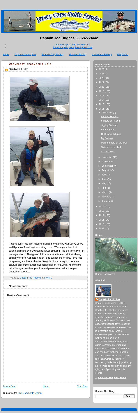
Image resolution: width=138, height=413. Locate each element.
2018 (102, 95)
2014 (102, 206)
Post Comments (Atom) (29, 393)
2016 (102, 104)
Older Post (82, 386)
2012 (102, 215)
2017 (102, 100)
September (108, 166)
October (106, 161)
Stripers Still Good (110, 121)
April (104, 188)
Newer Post (9, 386)
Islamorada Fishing (102, 54)
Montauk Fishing (77, 54)
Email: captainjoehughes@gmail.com (72, 47)
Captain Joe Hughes (25, 54)
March (105, 192)
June (104, 179)
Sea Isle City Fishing (52, 54)
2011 (102, 220)
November (107, 157)
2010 (102, 224)
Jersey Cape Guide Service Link (73, 44)
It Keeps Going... (109, 116)
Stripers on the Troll (111, 147)
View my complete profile (112, 377)
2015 (102, 108)
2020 (102, 87)
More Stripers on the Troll (114, 142)
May (104, 183)
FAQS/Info (122, 54)
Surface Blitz (107, 151)
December (107, 112)
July (104, 174)
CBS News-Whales (111, 134)
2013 (102, 211)
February (107, 196)
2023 (102, 73)
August (106, 170)
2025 (102, 69)
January (106, 201)
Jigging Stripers (109, 125)
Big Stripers (107, 138)
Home (6, 54)
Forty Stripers (108, 129)
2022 (102, 78)
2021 (102, 82)
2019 (102, 91)
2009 (102, 228)
